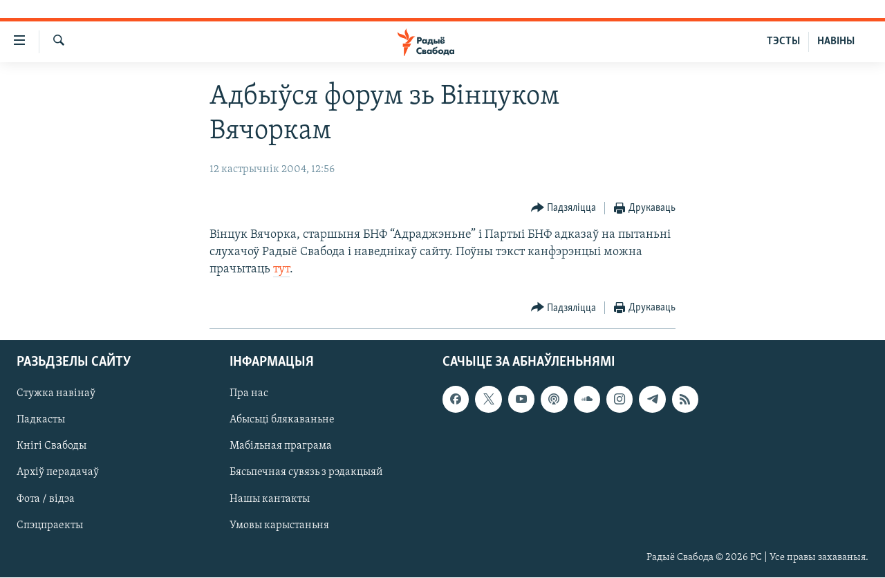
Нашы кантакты (270, 499)
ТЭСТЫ (783, 41)
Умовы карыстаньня (279, 525)
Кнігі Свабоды (51, 446)
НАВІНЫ (836, 41)
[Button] (564, 208)
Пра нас (249, 394)
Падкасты (41, 420)
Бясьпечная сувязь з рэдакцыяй (306, 472)
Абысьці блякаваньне (282, 420)
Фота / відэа (46, 499)
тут (281, 269)
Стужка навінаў (56, 394)
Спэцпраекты (50, 525)
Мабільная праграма (281, 446)
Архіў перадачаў (58, 472)
